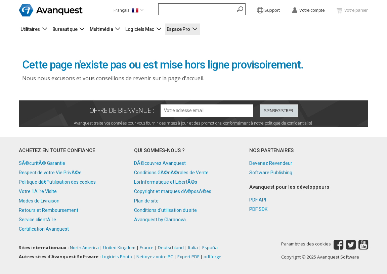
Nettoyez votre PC (154, 257)
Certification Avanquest (44, 229)
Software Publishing (270, 172)
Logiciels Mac (139, 29)
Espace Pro (178, 29)
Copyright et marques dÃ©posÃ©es (172, 191)
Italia (193, 247)
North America (84, 247)
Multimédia (101, 29)
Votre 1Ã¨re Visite (38, 191)
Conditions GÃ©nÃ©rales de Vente (171, 172)
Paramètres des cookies (306, 244)
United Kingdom (119, 247)
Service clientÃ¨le (37, 219)
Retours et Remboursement (48, 210)
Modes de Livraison (39, 200)
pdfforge (212, 257)
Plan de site (146, 200)
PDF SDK (258, 209)
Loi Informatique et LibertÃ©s (165, 182)
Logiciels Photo (117, 257)
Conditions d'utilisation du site (165, 210)
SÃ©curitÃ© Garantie (42, 163)
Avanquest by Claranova (160, 219)
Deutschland (171, 247)
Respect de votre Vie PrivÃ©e (50, 172)
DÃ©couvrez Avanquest (160, 163)
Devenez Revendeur (270, 163)
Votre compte (308, 10)
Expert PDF (188, 257)
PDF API (257, 199)
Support (268, 10)
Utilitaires (30, 29)
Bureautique (65, 29)
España (210, 247)
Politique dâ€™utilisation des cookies (57, 182)
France (147, 247)
